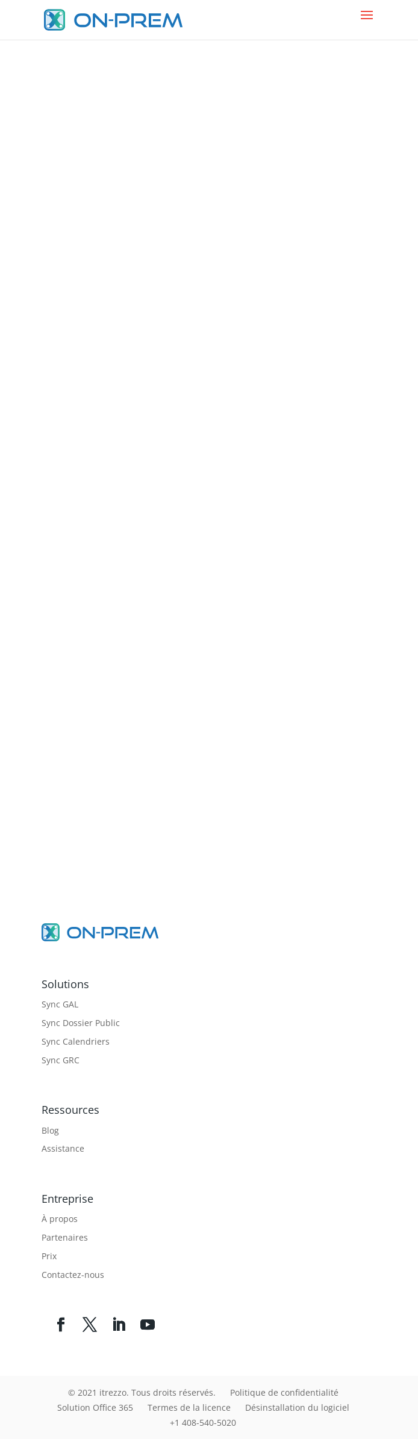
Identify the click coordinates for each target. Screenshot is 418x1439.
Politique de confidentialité (284, 1392)
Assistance (63, 1148)
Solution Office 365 (95, 1407)
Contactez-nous (73, 1274)
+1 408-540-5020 (203, 1422)
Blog (50, 1130)
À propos (60, 1218)
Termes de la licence (189, 1407)
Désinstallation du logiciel (297, 1407)
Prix (49, 1256)
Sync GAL (60, 1004)
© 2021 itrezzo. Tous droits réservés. (142, 1392)
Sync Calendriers (76, 1041)
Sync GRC (61, 1060)
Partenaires (65, 1237)
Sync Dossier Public (81, 1022)
